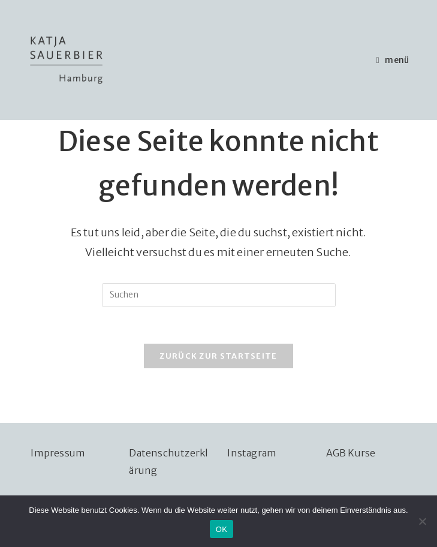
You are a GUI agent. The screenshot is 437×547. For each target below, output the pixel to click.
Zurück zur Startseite (218, 356)
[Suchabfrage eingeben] (219, 295)
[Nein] (422, 521)
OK (221, 529)
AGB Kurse (351, 453)
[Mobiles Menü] (392, 60)
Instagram (251, 453)
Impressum (58, 453)
